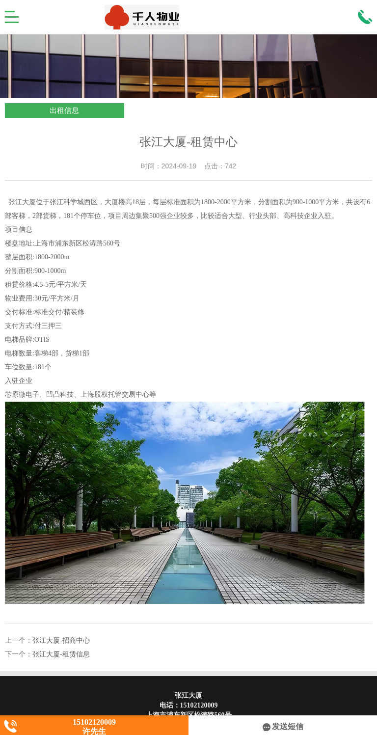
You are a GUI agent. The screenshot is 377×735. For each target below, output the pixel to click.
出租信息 (64, 110)
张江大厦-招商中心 (61, 640)
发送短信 (283, 726)
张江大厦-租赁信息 (61, 654)
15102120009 (199, 705)
